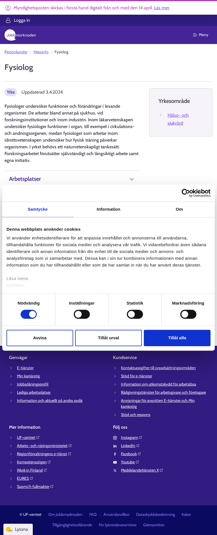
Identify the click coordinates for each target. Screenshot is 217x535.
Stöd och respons (135, 414)
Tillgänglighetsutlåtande (72, 524)
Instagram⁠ (131, 437)
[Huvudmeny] (204, 35)
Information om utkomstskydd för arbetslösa (158, 384)
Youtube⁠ (130, 461)
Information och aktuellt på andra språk (50, 400)
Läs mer (161, 7)
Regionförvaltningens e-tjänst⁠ (44, 453)
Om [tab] (179, 209)
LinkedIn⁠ (130, 445)
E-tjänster (25, 367)
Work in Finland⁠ (32, 470)
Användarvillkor (116, 514)
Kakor (186, 514)
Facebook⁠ (131, 453)
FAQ (93, 514)
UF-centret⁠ (28, 437)
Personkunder (16, 51)
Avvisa (40, 337)
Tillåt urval (108, 337)
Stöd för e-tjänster (136, 375)
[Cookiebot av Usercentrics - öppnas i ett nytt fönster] (186, 193)
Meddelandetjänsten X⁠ (142, 470)
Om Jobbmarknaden (65, 514)
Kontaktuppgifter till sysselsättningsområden (158, 367)
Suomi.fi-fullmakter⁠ (35, 486)
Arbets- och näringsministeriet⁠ (44, 445)
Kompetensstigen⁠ (34, 461)
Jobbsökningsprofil (32, 384)
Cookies (15, 285)
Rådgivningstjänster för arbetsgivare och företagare (163, 392)
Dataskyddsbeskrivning (155, 514)
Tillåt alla (177, 337)
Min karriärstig (28, 375)
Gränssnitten (154, 524)
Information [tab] (108, 209)
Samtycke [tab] (38, 209)
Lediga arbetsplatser (34, 392)
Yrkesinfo (41, 51)
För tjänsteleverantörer (117, 524)
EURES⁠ (25, 478)
